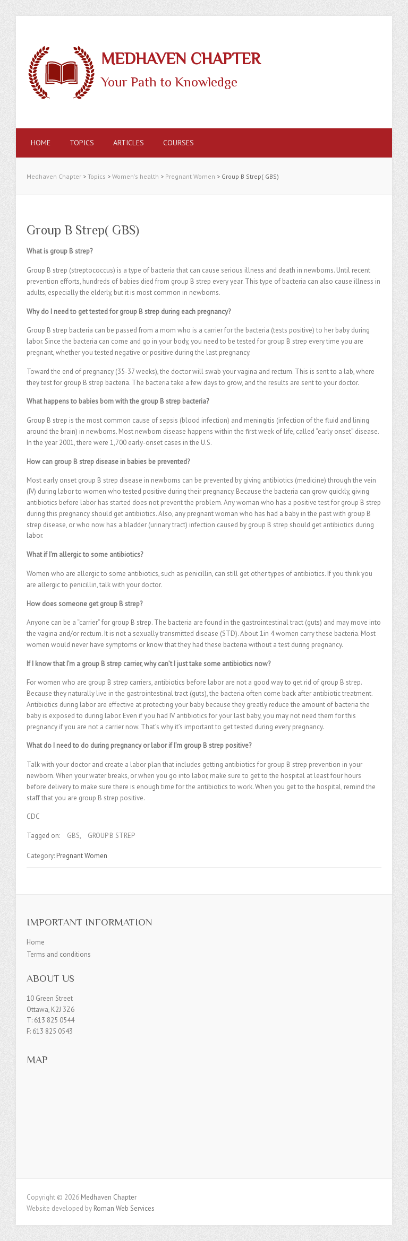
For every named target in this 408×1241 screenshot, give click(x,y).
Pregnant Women (81, 855)
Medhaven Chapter (180, 59)
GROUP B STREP (111, 835)
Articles (128, 142)
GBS (73, 835)
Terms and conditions (59, 954)
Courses (178, 142)
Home (40, 142)
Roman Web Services (124, 1208)
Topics (82, 142)
